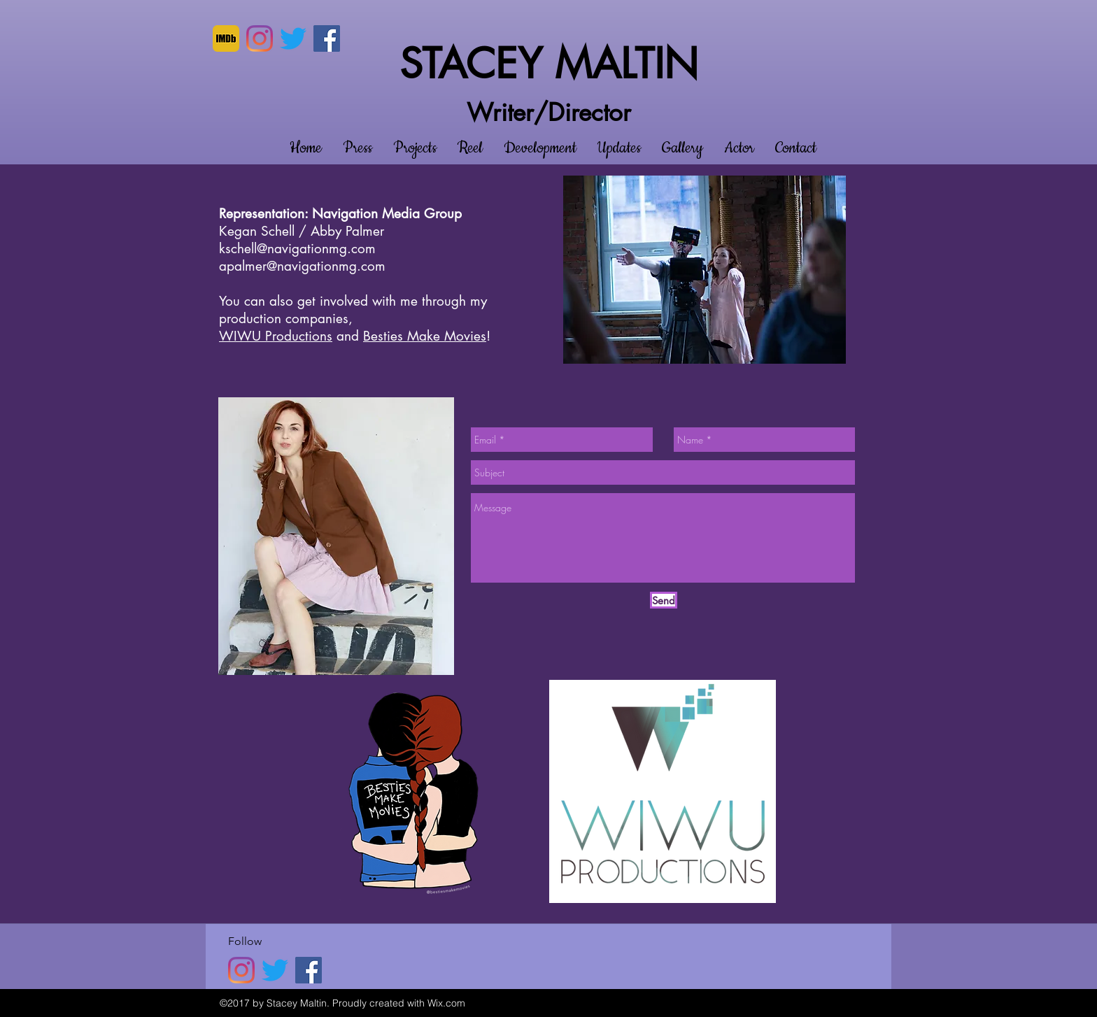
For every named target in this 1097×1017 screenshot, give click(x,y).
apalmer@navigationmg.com (302, 266)
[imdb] (226, 38)
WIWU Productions (275, 336)
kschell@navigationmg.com (297, 248)
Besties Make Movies (424, 336)
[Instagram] (259, 38)
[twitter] (293, 38)
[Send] (663, 600)
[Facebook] (326, 38)
